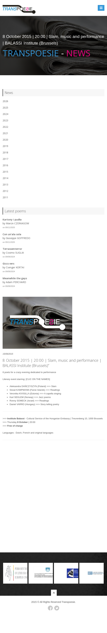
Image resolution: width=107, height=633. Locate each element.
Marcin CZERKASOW (17, 223)
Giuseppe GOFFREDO (18, 238)
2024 (5, 114)
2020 (5, 139)
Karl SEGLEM (17, 397)
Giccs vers (8, 263)
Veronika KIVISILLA (19, 393)
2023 (5, 120)
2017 (5, 159)
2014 (5, 178)
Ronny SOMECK (18, 400)
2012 (5, 191)
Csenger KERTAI (15, 267)
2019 (5, 146)
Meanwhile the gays (15, 278)
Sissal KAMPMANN (19, 390)
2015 (5, 171)
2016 (5, 165)
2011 (5, 197)
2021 (5, 133)
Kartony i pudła (12, 219)
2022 (5, 126)
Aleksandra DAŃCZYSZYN (23, 386)
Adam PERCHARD (16, 282)
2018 (5, 152)
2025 (5, 107)
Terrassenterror (12, 248)
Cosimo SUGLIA (15, 252)
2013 (5, 184)
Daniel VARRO (17, 404)
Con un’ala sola (12, 234)
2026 (5, 101)
